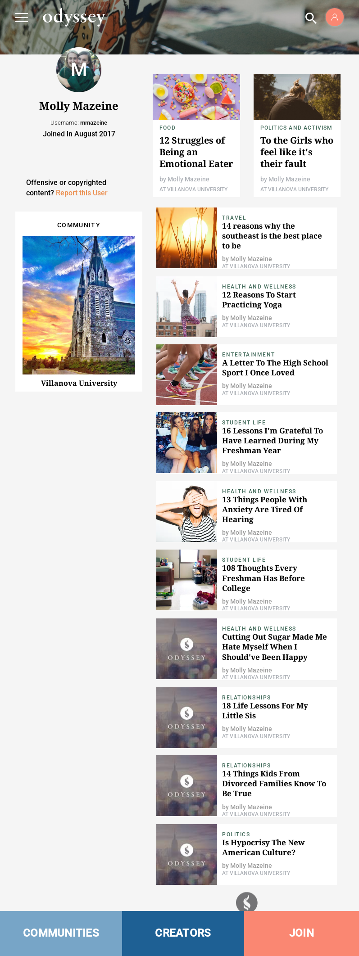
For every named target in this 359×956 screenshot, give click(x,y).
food (167, 128)
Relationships (246, 697)
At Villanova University (193, 189)
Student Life (244, 422)
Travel (234, 218)
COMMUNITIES (61, 933)
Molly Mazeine (188, 179)
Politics (236, 834)
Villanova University (79, 383)
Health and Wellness (259, 287)
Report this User (82, 193)
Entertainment (248, 355)
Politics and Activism (296, 128)
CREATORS (183, 933)
